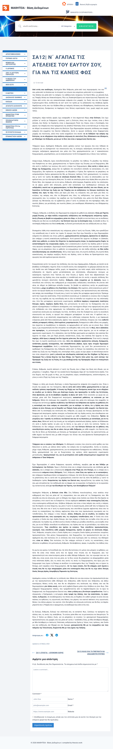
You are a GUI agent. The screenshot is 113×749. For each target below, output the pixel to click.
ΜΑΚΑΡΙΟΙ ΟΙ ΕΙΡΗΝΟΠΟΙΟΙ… (79, 12)
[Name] (50, 699)
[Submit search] (86, 26)
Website (71, 712)
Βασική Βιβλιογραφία (86, 4)
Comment (36, 694)
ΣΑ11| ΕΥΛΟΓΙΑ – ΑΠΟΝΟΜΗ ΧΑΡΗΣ (47, 652)
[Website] (50, 711)
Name (71, 699)
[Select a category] (68, 26)
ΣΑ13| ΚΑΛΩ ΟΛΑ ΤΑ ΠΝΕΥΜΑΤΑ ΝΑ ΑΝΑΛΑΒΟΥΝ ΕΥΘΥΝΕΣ (92, 652)
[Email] (50, 705)
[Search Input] (40, 26)
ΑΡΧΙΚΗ (67, 4)
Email (70, 705)
